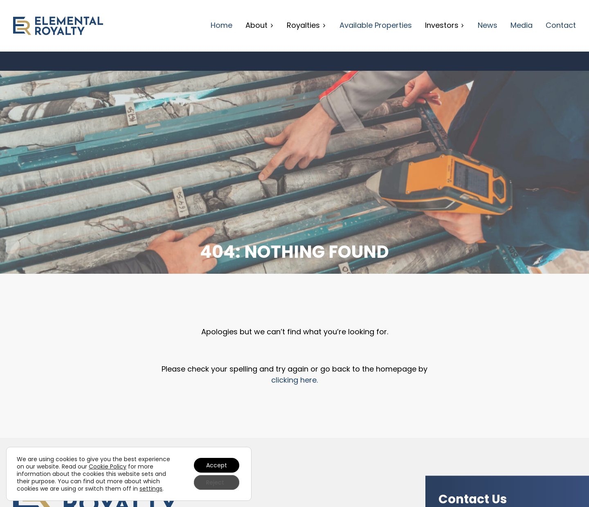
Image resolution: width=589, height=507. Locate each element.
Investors (445, 25)
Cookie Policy (107, 466)
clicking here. (294, 380)
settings (150, 488)
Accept (216, 465)
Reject (215, 482)
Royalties (306, 25)
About (259, 25)
